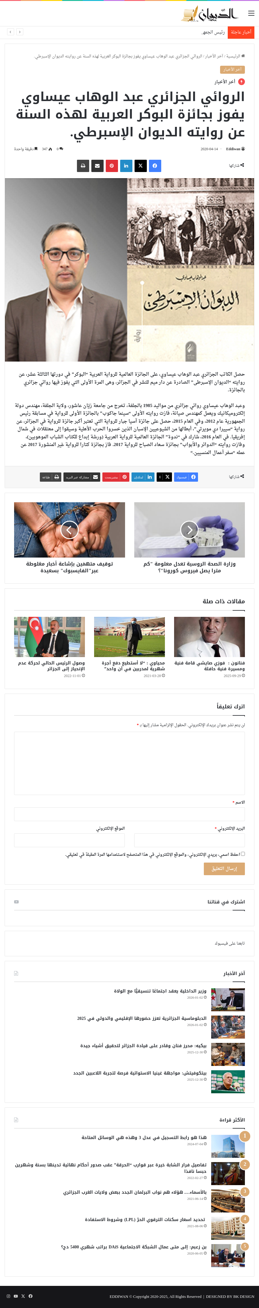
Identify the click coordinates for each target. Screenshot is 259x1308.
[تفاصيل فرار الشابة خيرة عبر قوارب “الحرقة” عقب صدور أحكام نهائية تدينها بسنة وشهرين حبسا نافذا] (228, 1173)
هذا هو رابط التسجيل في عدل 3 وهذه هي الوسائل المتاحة (144, 1138)
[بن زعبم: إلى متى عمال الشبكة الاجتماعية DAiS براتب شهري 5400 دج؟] (228, 1255)
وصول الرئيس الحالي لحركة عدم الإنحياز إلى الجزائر (51, 666)
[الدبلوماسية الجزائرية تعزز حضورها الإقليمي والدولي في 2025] (228, 1027)
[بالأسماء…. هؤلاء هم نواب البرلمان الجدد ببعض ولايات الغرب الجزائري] (228, 1200)
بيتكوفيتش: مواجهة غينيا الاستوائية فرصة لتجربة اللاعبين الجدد (140, 1073)
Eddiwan (233, 149)
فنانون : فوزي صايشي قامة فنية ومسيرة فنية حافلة (209, 666)
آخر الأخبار (214, 56)
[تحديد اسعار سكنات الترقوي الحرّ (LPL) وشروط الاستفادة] (228, 1228)
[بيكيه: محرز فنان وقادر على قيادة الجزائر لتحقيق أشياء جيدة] (228, 1054)
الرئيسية (235, 56)
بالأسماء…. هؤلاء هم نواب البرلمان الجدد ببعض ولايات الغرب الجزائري (135, 1192)
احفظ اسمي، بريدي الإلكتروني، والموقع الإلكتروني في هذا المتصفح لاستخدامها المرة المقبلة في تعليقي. (152, 855)
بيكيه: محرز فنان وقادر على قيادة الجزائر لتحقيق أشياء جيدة (143, 1046)
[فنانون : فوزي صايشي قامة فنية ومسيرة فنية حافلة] (209, 637)
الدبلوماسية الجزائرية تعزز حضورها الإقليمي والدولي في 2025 (140, 1018)
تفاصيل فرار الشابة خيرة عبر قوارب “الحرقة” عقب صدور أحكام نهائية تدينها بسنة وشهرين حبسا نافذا (111, 1168)
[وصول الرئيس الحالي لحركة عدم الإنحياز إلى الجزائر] (49, 637)
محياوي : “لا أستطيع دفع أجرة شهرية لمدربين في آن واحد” (133, 666)
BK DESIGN (243, 1297)
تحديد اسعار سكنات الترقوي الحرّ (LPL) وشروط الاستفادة (146, 1220)
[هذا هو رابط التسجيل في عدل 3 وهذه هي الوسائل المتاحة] (228, 1146)
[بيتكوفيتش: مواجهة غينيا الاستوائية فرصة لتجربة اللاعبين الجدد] (228, 1081)
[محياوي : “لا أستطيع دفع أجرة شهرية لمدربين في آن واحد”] (129, 637)
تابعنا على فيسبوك (230, 943)
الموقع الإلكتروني (110, 828)
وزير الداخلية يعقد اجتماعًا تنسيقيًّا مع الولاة (160, 991)
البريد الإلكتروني (230, 828)
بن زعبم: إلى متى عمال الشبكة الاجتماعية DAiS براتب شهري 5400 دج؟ (134, 1247)
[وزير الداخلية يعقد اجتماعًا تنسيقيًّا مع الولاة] (228, 999)
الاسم (239, 802)
